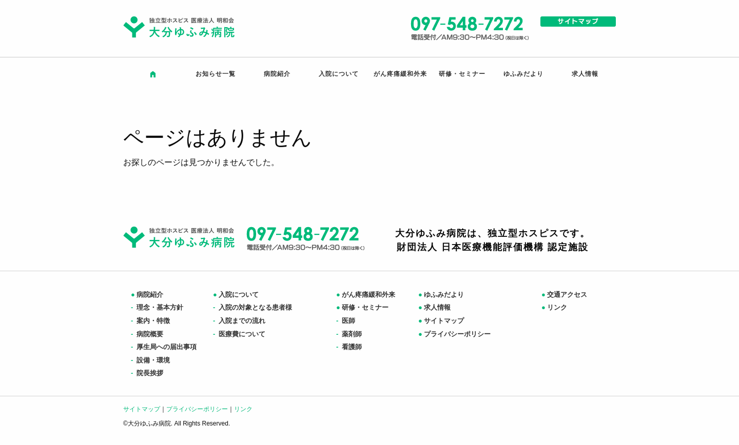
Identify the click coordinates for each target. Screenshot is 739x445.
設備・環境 (150, 360)
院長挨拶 (147, 373)
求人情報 (585, 73)
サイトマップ (441, 321)
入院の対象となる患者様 (252, 307)
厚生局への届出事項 (164, 347)
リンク (554, 307)
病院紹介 (277, 73)
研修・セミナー (462, 73)
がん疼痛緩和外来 (400, 73)
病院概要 (147, 334)
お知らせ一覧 (216, 73)
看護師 (349, 347)
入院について (339, 73)
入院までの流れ (239, 321)
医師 (345, 321)
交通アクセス (564, 294)
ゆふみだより (523, 73)
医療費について (239, 334)
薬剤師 (349, 334)
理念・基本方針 (157, 307)
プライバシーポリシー (454, 334)
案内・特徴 (150, 321)
